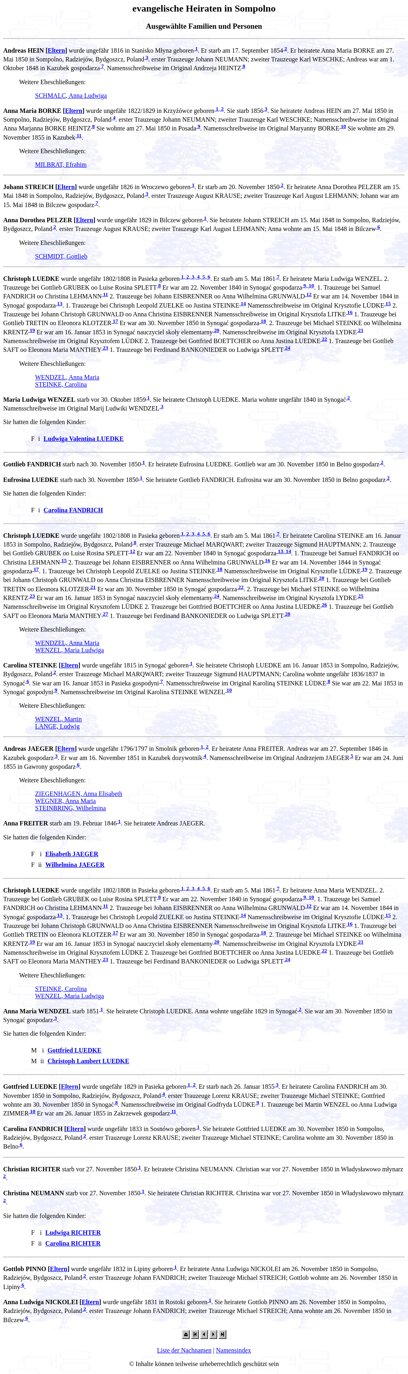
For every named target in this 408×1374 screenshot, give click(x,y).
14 (242, 303)
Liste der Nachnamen (184, 1350)
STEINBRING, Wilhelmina (70, 808)
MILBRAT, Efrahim (60, 164)
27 (105, 614)
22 (323, 339)
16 (349, 312)
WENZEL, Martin (58, 719)
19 (31, 330)
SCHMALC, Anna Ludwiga (71, 95)
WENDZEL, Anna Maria (67, 377)
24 (287, 348)
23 (105, 348)
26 (323, 605)
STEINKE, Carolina (61, 384)
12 (308, 294)
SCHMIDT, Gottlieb (61, 256)
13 (59, 303)
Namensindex (233, 1350)
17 (115, 321)
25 (360, 596)
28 (287, 614)
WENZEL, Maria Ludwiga (69, 650)
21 (360, 330)
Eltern (56, 50)
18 (262, 321)
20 (216, 330)
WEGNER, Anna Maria (65, 801)
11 (78, 135)
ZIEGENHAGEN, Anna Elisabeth (78, 793)
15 (387, 303)
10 (342, 126)
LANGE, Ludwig (57, 726)
